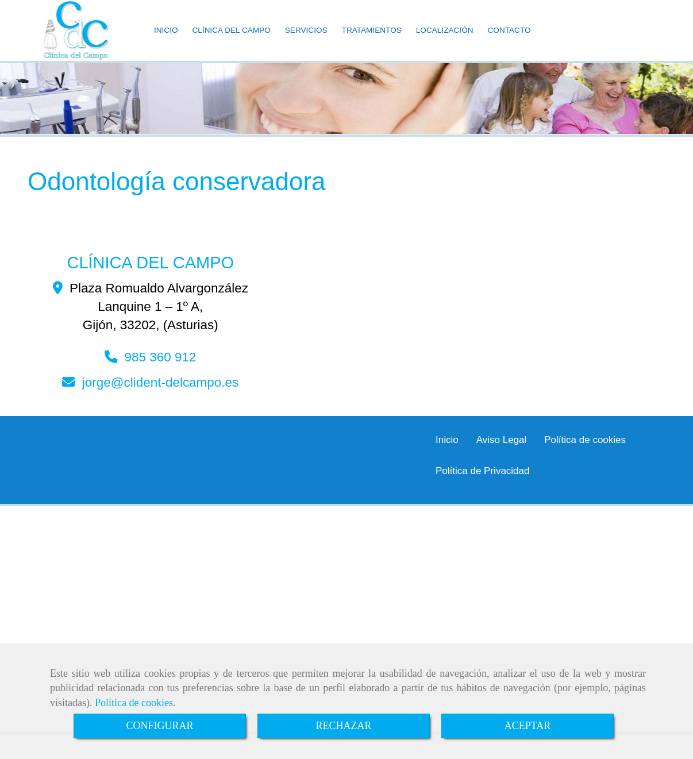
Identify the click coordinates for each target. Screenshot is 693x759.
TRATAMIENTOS (372, 41)
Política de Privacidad (482, 493)
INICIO (166, 41)
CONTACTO (509, 41)
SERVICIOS (306, 41)
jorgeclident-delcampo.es (160, 405)
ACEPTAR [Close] (528, 725)
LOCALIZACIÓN (444, 41)
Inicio (447, 462)
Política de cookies (134, 702)
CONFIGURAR (159, 725)
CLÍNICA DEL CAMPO (231, 41)
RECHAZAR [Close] (343, 725)
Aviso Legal (501, 462)
